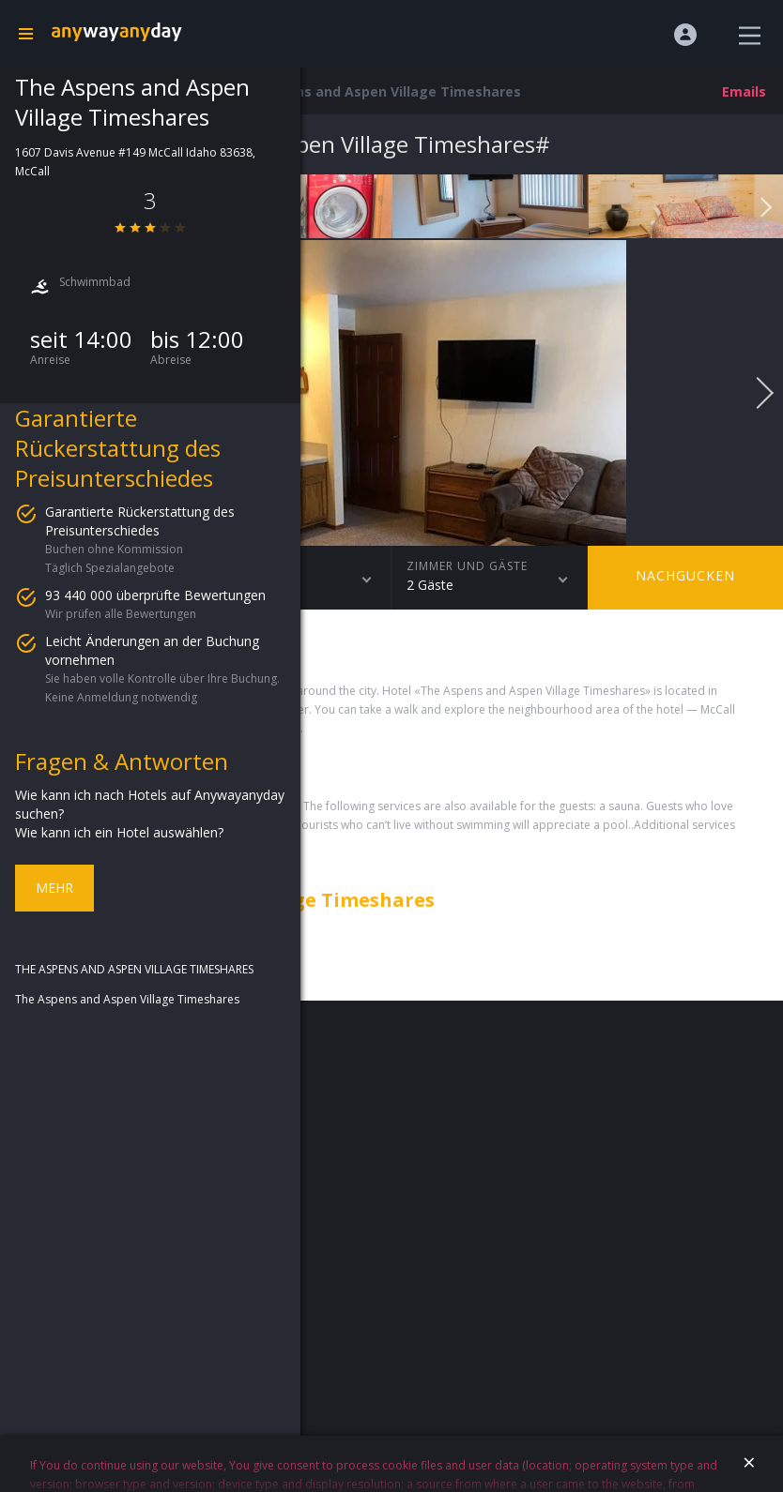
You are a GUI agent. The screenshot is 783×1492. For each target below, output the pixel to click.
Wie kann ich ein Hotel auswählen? (119, 832)
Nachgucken (685, 575)
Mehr (54, 888)
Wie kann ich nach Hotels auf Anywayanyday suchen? (149, 804)
